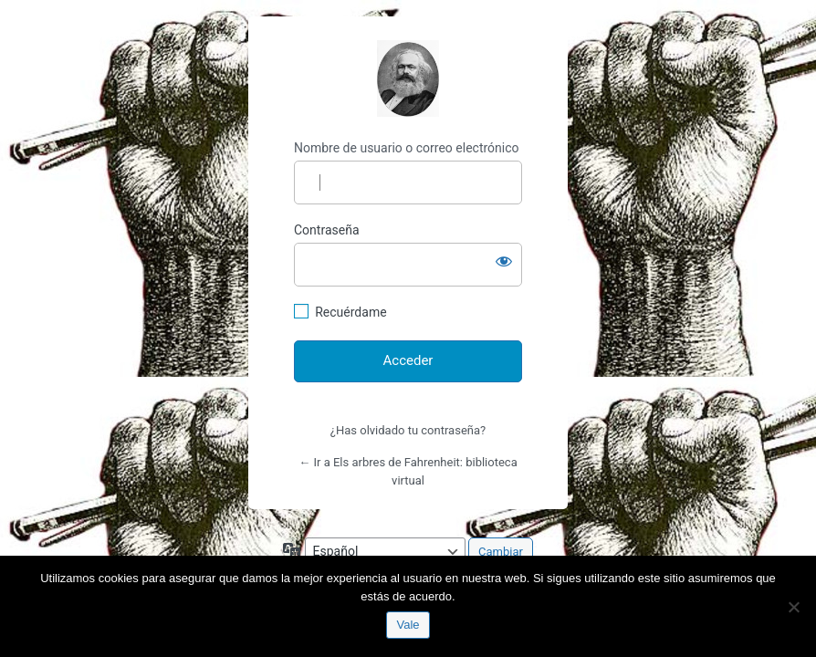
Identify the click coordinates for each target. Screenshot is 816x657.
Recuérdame (350, 312)
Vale (407, 624)
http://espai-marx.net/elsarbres (408, 78)
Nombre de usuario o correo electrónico (406, 148)
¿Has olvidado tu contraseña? (408, 430)
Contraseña (327, 230)
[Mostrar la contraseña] (504, 261)
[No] (793, 607)
